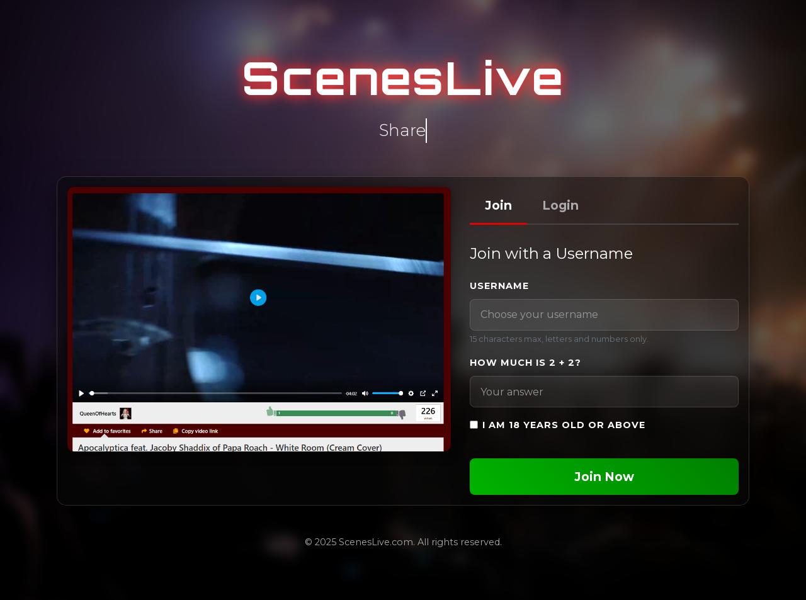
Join (498, 205)
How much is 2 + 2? (525, 362)
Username (499, 286)
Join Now (604, 476)
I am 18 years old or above (563, 425)
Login (560, 205)
